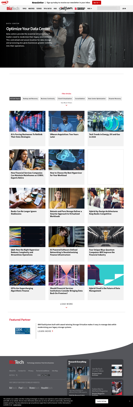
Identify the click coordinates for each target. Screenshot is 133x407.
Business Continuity (48, 99)
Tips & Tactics (48, 8)
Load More (66, 306)
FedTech (23, 388)
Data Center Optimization (97, 99)
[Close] (129, 401)
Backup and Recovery (30, 99)
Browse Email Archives (97, 375)
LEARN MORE (45, 332)
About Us (12, 371)
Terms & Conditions (42, 371)
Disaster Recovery (115, 99)
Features (39, 8)
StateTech (34, 388)
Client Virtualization (65, 99)
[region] (66, 401)
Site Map (55, 371)
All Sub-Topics (15, 99)
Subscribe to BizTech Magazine (100, 390)
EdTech (13, 388)
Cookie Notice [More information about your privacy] (17, 405)
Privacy (30, 371)
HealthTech (46, 388)
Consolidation (80, 99)
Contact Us (22, 371)
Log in (124, 8)
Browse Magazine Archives (98, 395)
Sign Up (95, 3)
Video (55, 8)
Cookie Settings (101, 401)
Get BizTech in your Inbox (97, 370)
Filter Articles (66, 94)
